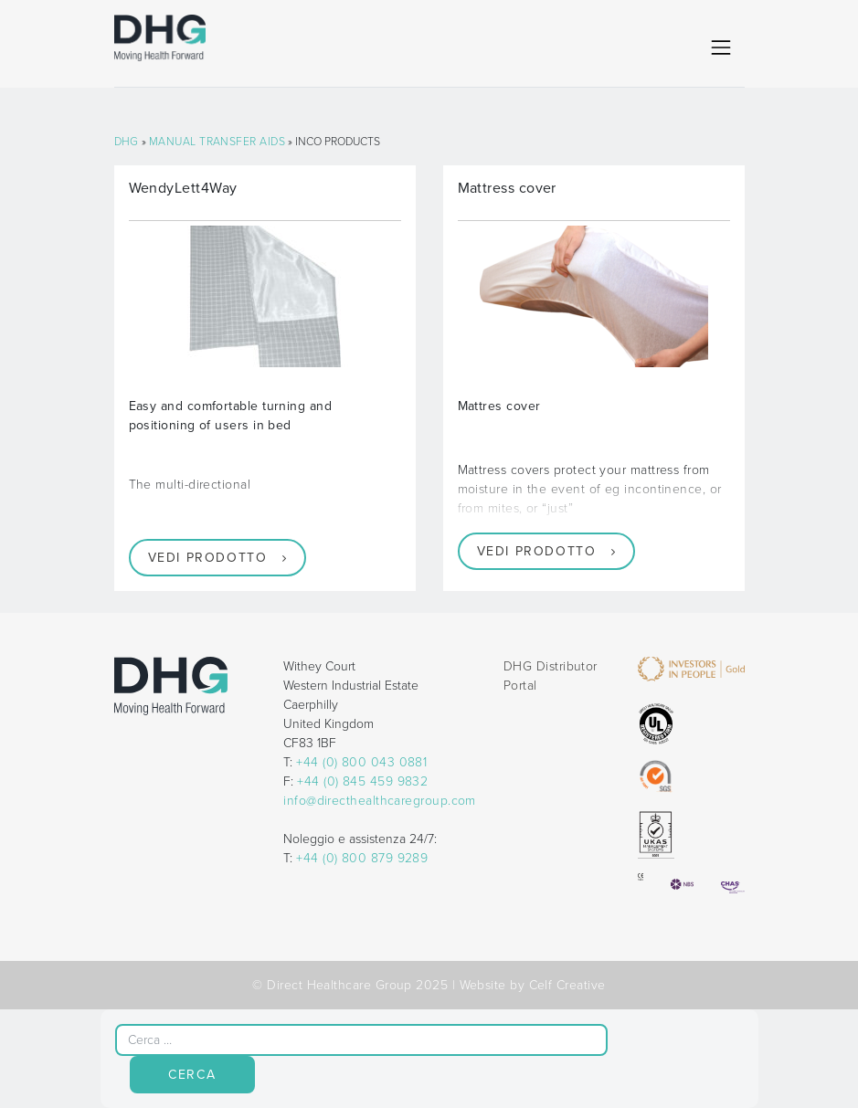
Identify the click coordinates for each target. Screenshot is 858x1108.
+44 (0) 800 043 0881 (361, 762)
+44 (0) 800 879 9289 (362, 858)
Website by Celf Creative (533, 985)
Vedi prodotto (208, 557)
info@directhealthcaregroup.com (379, 800)
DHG (126, 141)
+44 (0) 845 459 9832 (362, 781)
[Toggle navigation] (721, 47)
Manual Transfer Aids (217, 141)
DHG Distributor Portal (550, 676)
